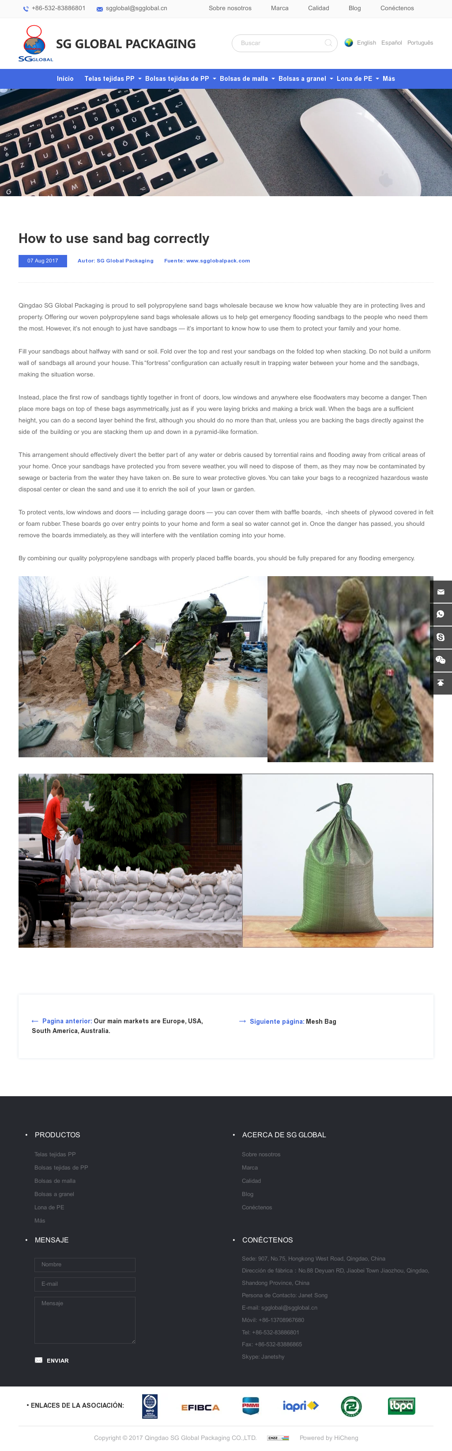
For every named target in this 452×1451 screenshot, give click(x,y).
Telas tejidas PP (109, 79)
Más (389, 79)
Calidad (318, 8)
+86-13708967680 (281, 1320)
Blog (355, 8)
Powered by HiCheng (329, 1438)
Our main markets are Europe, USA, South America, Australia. (117, 1026)
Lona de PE (354, 79)
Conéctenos (397, 8)
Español (391, 43)
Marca (280, 8)
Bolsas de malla (244, 79)
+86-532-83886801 (59, 8)
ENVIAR (58, 1360)
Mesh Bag (293, 1022)
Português (420, 43)
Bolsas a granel (302, 79)
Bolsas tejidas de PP (177, 79)
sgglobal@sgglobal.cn (136, 8)
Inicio (65, 79)
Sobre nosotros (230, 8)
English (366, 43)
